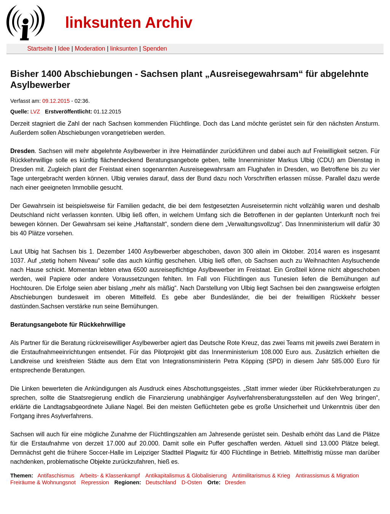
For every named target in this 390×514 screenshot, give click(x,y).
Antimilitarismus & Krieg (261, 475)
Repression (95, 482)
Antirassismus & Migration (327, 475)
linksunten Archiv (128, 22)
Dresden (235, 482)
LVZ (35, 112)
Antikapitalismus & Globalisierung (186, 475)
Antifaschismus (55, 475)
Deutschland (160, 482)
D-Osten (192, 482)
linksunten (123, 48)
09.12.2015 (56, 101)
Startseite (40, 48)
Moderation (90, 48)
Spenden (154, 48)
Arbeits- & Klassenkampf (110, 475)
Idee (64, 48)
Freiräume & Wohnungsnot (43, 482)
